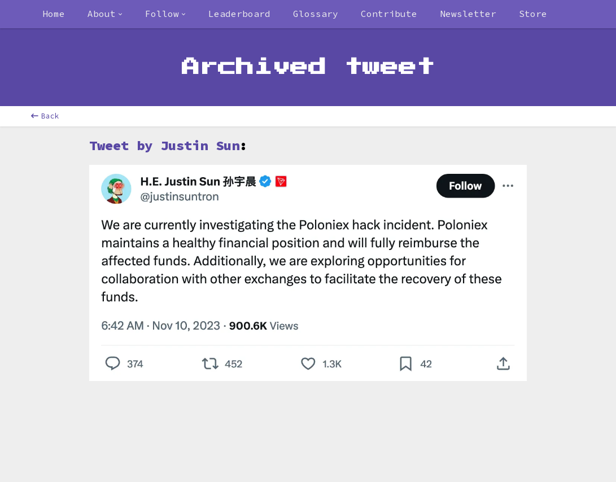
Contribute (389, 13)
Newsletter (468, 13)
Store (533, 13)
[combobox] (105, 14)
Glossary (315, 13)
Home (53, 13)
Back (45, 116)
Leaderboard (239, 13)
